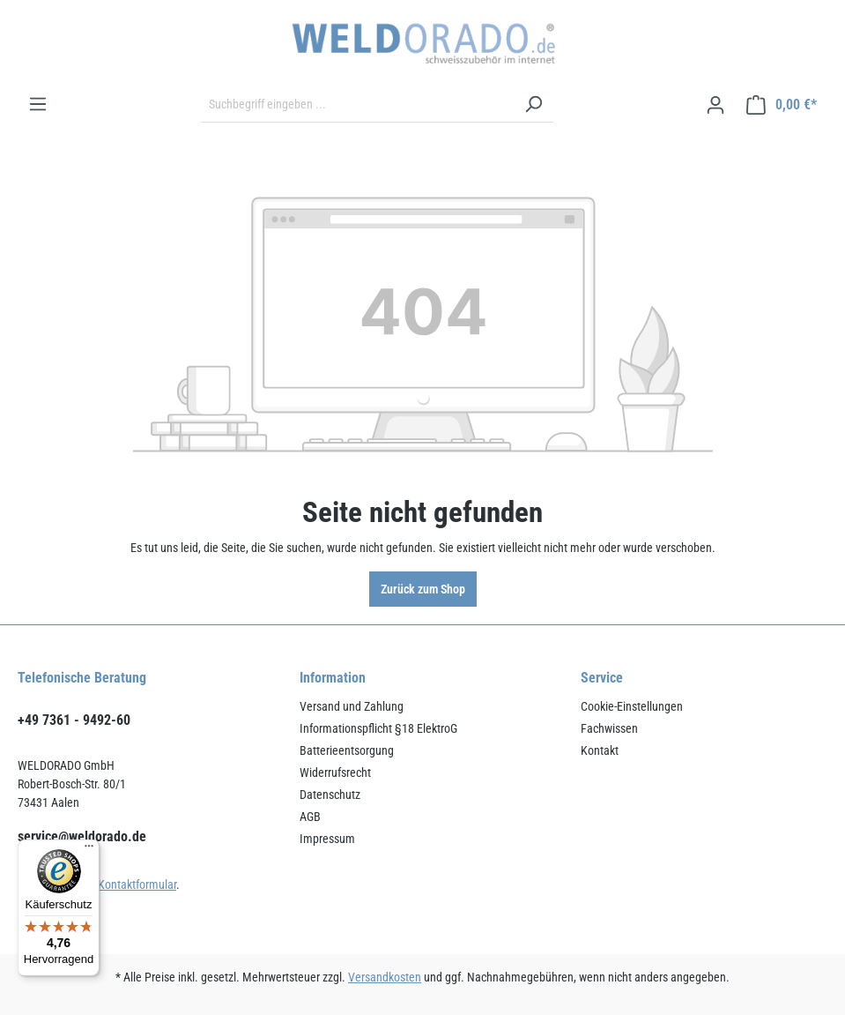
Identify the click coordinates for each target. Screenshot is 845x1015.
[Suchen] (533, 105)
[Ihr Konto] (715, 105)
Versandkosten (384, 977)
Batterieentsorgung (347, 750)
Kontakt (600, 750)
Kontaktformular (137, 884)
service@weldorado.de (82, 836)
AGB (310, 817)
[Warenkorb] (781, 105)
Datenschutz (330, 794)
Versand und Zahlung (352, 706)
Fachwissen (609, 728)
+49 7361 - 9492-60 (74, 720)
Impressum (327, 839)
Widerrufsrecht (335, 772)
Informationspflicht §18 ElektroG (378, 728)
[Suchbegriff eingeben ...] (357, 105)
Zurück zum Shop (423, 589)
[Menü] (38, 104)
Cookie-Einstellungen (632, 706)
